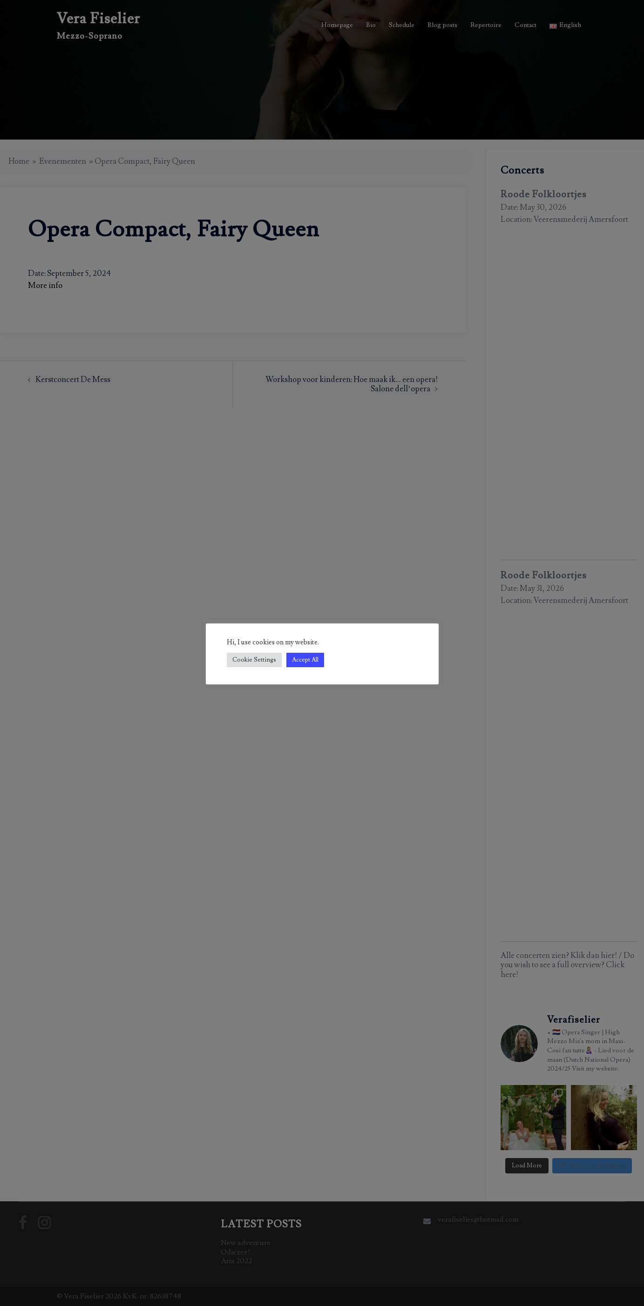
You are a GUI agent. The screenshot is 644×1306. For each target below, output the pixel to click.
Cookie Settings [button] (254, 659)
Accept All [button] (305, 659)
